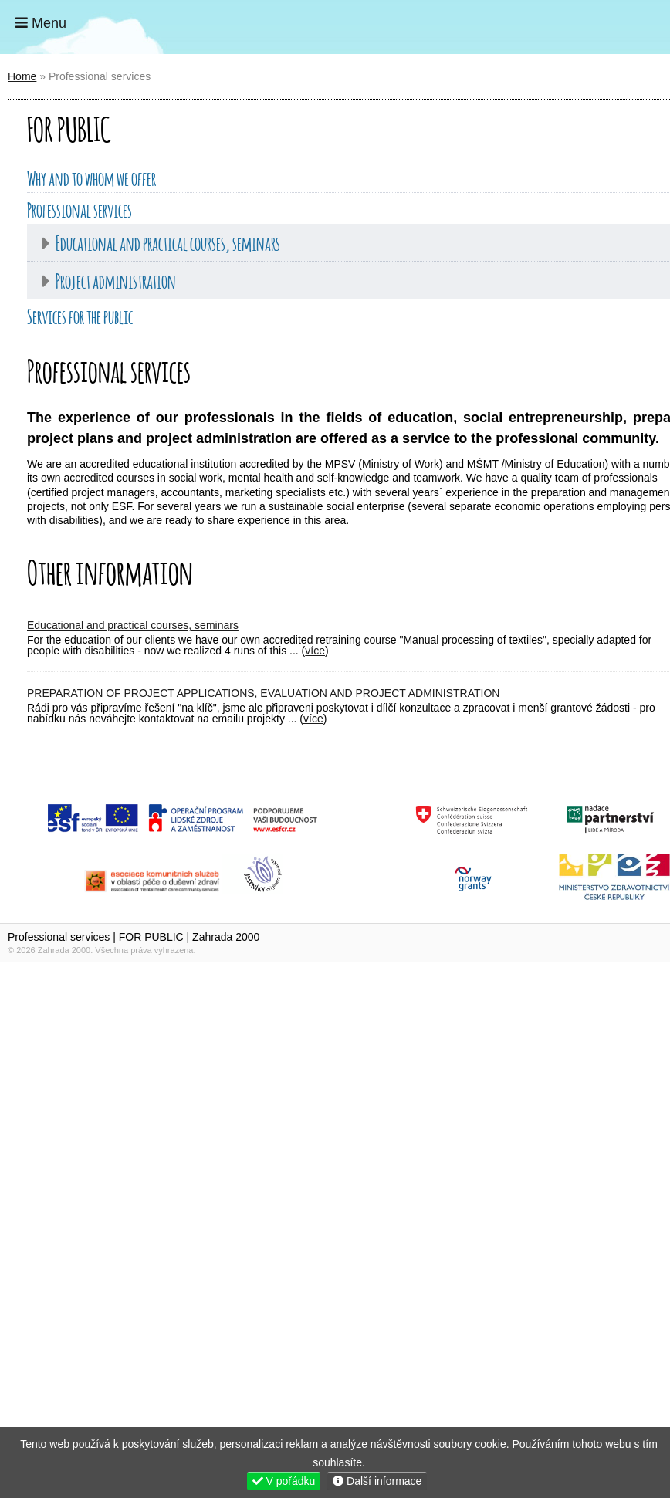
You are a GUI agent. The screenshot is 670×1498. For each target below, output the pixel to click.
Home (610, 27)
